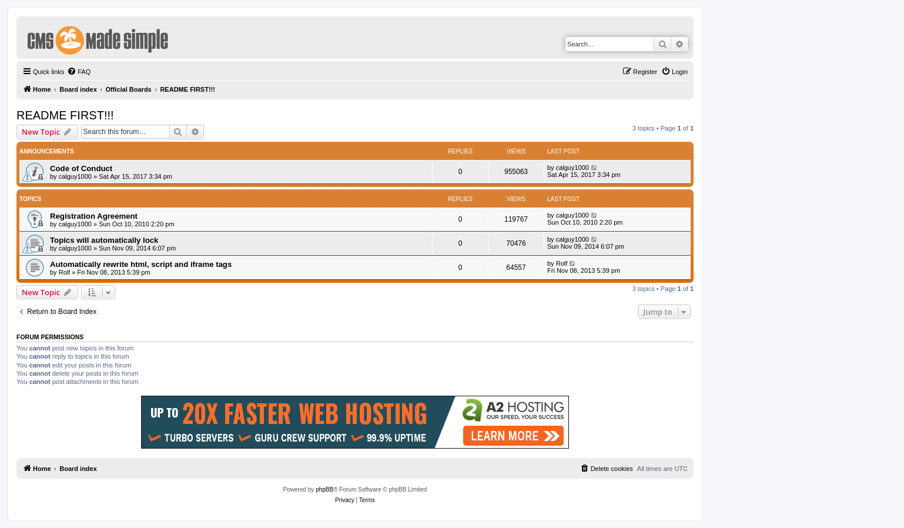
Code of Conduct (81, 168)
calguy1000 (75, 176)
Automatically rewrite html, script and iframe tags (141, 264)
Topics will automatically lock (104, 240)
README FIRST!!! (65, 115)
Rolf (65, 272)
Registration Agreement (94, 216)
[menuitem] (79, 72)
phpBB (324, 489)
